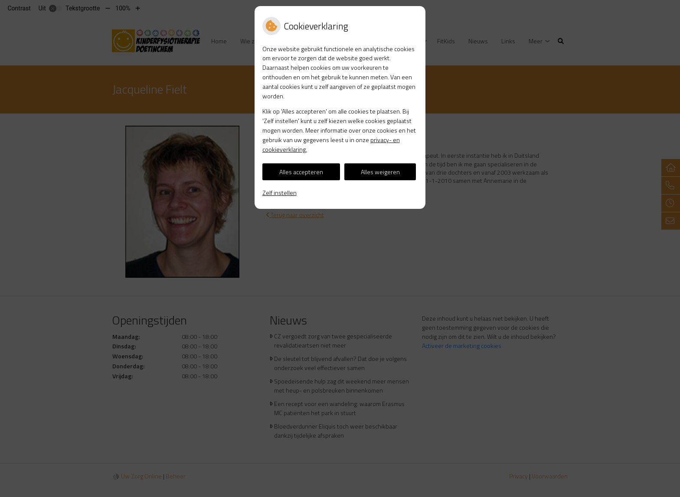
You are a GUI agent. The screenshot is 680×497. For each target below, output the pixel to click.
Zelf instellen (279, 192)
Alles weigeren (380, 171)
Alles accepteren (301, 171)
